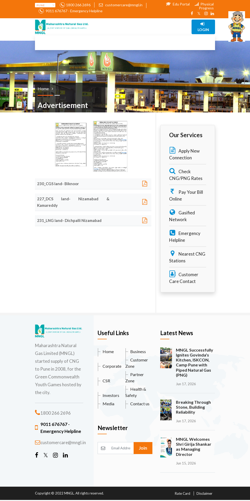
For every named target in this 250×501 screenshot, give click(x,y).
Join (143, 448)
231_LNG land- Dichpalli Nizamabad (69, 220)
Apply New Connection (184, 153)
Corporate (112, 366)
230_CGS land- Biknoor (58, 183)
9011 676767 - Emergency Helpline (74, 11)
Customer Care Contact (183, 277)
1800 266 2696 (78, 5)
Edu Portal (178, 4)
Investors (111, 395)
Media (108, 403)
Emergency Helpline (184, 236)
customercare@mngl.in (120, 5)
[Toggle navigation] (109, 27)
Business (138, 351)
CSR (106, 380)
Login (203, 27)
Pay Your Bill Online (186, 195)
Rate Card (182, 493)
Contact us (140, 403)
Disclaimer (204, 493)
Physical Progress (204, 6)
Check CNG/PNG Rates (186, 174)
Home (108, 351)
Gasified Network (182, 215)
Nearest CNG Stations (187, 256)
